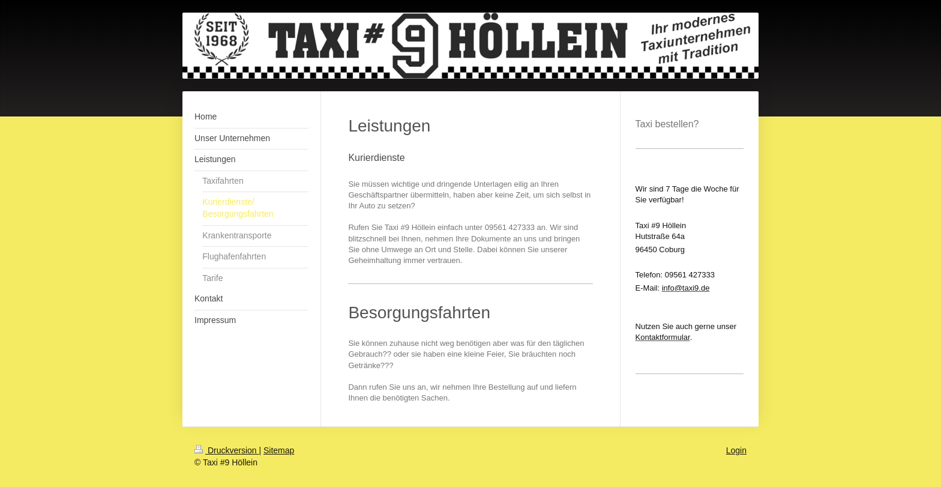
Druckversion (226, 450)
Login (736, 450)
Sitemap (278, 450)
